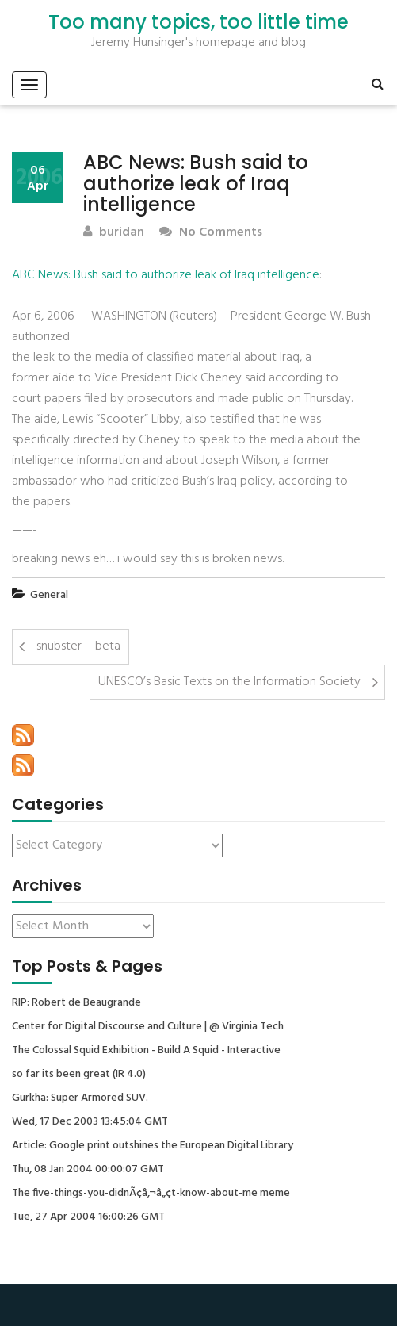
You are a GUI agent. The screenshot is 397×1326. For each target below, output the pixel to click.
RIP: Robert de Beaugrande (76, 1003)
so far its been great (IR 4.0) (79, 1075)
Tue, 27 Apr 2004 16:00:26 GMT (88, 1217)
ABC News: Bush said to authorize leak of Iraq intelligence (165, 275)
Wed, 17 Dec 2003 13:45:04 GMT (90, 1122)
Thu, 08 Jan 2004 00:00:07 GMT (88, 1170)
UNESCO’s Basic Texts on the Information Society (229, 682)
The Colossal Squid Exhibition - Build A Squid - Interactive (146, 1051)
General (49, 595)
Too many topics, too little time (198, 22)
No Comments (210, 233)
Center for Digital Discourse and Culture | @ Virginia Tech (148, 1027)
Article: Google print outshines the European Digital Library (152, 1146)
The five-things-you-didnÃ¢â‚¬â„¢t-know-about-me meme (151, 1193)
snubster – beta (78, 646)
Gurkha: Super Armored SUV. (80, 1098)
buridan (113, 233)
